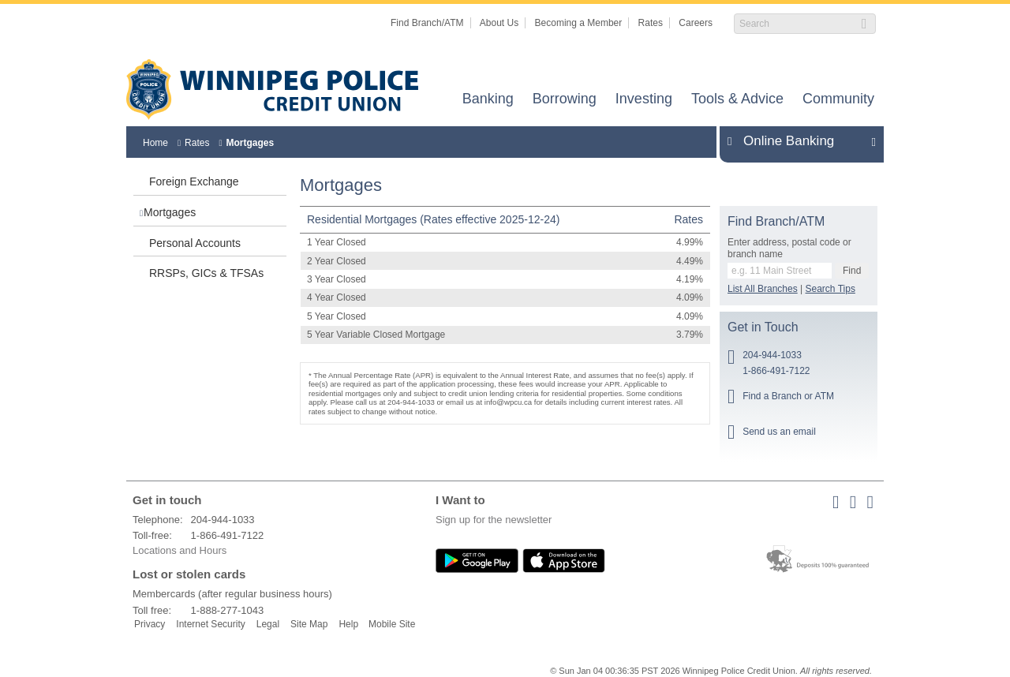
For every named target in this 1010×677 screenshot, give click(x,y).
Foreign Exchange (194, 181)
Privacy (149, 624)
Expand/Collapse (869, 141)
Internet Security (210, 624)
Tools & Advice (737, 100)
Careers (696, 22)
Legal (267, 624)
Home (155, 142)
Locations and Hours (179, 550)
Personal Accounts (195, 243)
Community (838, 100)
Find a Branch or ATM (788, 396)
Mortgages (250, 142)
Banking (488, 100)
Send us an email (779, 431)
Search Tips (830, 288)
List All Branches (763, 288)
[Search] (796, 23)
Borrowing (565, 100)
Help (348, 624)
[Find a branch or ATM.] (780, 271)
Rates (650, 22)
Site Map (308, 624)
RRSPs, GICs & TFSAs (206, 273)
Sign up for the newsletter (494, 520)
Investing (643, 100)
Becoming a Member (579, 22)
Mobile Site (391, 624)
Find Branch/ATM (427, 22)
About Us (499, 22)
